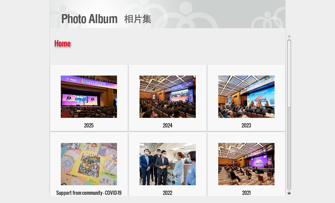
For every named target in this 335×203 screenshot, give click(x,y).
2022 (167, 192)
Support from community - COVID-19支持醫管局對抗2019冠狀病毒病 (89, 195)
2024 (167, 125)
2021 (246, 192)
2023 (246, 125)
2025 (89, 125)
